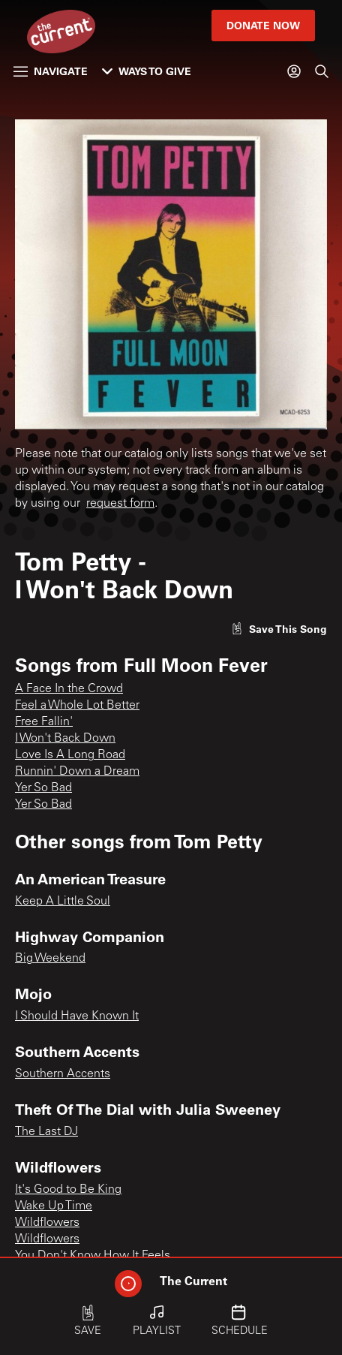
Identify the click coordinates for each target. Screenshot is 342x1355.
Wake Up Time (53, 1206)
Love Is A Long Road (70, 755)
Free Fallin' (44, 722)
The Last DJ (46, 1132)
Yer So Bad (43, 788)
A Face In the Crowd (69, 689)
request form (120, 504)
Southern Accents (62, 1074)
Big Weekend (50, 959)
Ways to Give (146, 71)
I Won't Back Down (65, 739)
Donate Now (263, 25)
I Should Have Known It (77, 1016)
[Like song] (279, 628)
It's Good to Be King (68, 1190)
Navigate (51, 71)
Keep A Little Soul (62, 902)
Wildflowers (47, 1223)
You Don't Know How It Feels (92, 1256)
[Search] (321, 71)
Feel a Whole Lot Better (77, 706)
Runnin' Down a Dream (77, 772)
